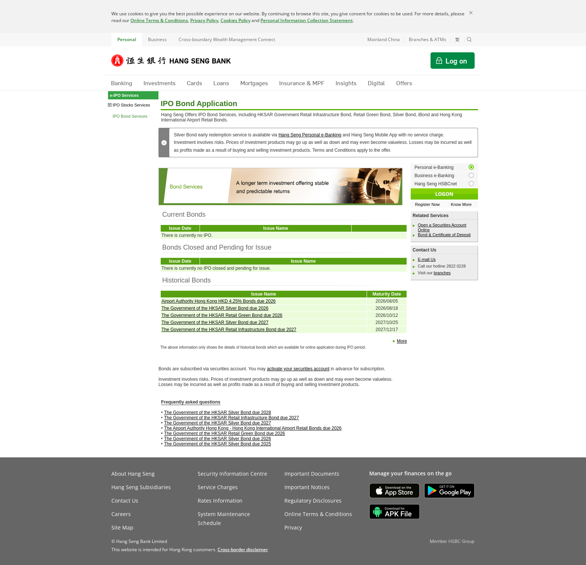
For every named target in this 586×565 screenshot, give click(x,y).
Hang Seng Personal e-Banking (309, 135)
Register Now (427, 204)
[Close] (471, 12)
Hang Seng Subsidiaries (141, 487)
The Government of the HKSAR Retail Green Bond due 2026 (222, 315)
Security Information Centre (232, 473)
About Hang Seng (133, 473)
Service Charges (218, 487)
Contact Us (124, 500)
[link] (243, 549)
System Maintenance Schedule (224, 518)
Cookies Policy (235, 20)
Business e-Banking (434, 175)
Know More (461, 204)
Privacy (293, 527)
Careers (121, 514)
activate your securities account (298, 368)
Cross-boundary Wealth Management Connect (227, 39)
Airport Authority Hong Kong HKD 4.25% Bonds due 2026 (218, 301)
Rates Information (220, 500)
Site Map (122, 527)
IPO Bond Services (129, 116)
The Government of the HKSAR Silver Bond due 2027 (214, 322)
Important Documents (311, 473)
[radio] (444, 167)
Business (157, 39)
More (402, 341)
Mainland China (383, 39)
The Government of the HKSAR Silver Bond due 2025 (217, 444)
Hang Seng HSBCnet (435, 183)
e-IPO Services (124, 95)
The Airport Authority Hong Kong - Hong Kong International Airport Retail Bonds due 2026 (253, 428)
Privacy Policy (204, 20)
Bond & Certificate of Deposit (444, 234)
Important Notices (307, 487)
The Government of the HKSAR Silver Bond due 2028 (217, 412)
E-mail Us (427, 259)
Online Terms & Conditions (159, 20)
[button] (469, 39)
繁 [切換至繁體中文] (457, 39)
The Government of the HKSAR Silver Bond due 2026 (214, 308)
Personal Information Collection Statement (306, 20)
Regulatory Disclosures (313, 500)
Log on (456, 60)
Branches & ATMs (427, 39)
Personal (126, 39)
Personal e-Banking (434, 167)
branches (442, 273)
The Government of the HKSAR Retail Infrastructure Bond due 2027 (228, 329)
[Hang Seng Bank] (176, 61)
